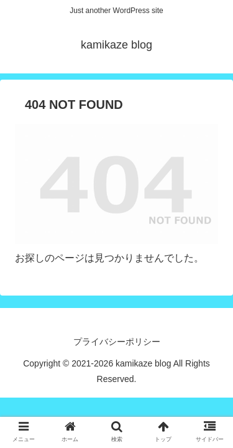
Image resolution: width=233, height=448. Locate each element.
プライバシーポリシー (116, 342)
